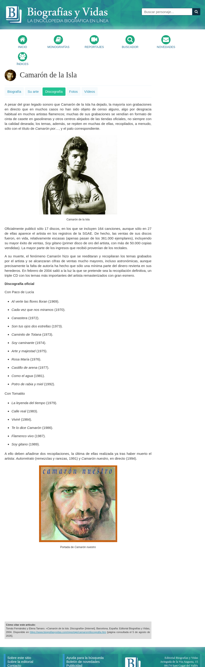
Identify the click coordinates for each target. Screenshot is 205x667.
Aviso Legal (75, 652)
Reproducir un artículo (24, 652)
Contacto (14, 648)
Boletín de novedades (83, 645)
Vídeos (89, 74)
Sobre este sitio (19, 641)
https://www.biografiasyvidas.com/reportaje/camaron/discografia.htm (68, 615)
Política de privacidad (82, 656)
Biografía (14, 74)
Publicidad (74, 648)
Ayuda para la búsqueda (85, 641)
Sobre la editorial (20, 645)
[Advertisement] (78, 569)
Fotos (73, 74)
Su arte (33, 74)
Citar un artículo (19, 656)
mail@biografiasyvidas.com (181, 656)
